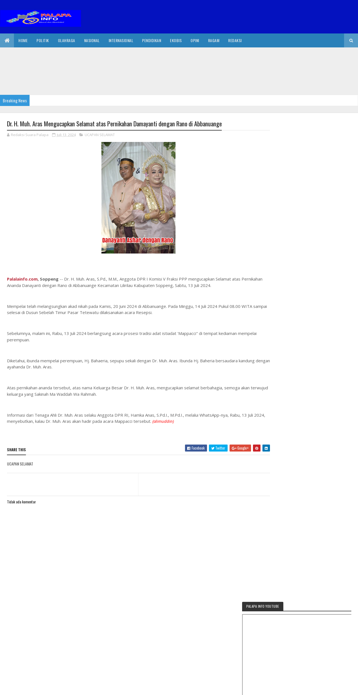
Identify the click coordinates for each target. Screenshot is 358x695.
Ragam (214, 40)
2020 (27, 687)
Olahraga (66, 40)
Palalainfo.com (22, 279)
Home (23, 40)
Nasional (92, 40)
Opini (195, 40)
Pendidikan (151, 40)
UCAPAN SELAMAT (100, 134)
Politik (42, 40)
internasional (121, 40)
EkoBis (176, 40)
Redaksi (235, 40)
